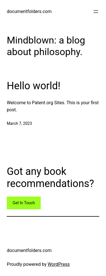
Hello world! (33, 86)
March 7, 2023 (19, 123)
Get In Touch (24, 203)
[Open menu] (95, 11)
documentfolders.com (29, 11)
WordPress (59, 264)
